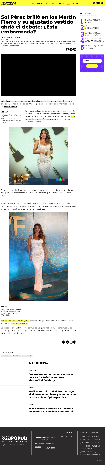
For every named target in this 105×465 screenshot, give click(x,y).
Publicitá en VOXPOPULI (86, 451)
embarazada (27, 356)
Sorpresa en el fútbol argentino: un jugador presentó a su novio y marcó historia (92, 34)
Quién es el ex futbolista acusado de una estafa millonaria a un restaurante (94, 40)
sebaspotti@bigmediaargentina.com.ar (90, 454)
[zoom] (38, 75)
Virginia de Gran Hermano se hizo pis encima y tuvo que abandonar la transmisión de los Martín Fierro (11, 118)
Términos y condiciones (87, 448)
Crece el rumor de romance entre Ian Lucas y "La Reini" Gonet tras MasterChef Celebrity (51, 377)
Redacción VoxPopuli (12, 37)
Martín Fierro (10, 106)
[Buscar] (94, 3)
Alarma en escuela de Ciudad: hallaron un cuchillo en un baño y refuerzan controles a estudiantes (92, 28)
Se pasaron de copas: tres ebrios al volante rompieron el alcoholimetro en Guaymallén (94, 48)
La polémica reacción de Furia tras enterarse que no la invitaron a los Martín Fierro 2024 (11, 312)
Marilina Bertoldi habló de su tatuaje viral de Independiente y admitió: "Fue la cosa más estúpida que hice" (52, 394)
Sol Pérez (5, 101)
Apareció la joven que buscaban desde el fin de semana (93, 20)
